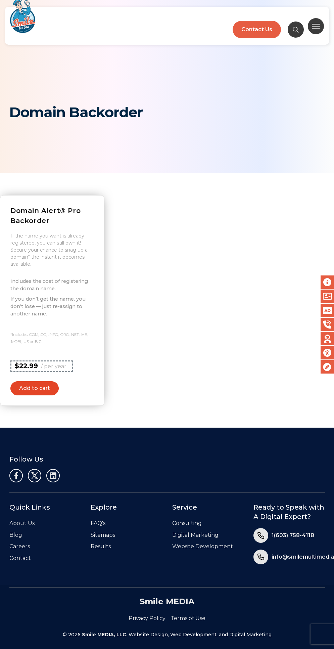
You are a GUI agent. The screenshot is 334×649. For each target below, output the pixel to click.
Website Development (202, 546)
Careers (19, 546)
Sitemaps (103, 535)
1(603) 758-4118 (293, 535)
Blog (15, 535)
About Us (22, 523)
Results (101, 546)
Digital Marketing (195, 535)
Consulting (187, 523)
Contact (20, 558)
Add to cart (34, 388)
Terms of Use (188, 618)
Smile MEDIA (167, 601)
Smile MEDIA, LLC (104, 635)
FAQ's (98, 523)
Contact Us (256, 29)
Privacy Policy (147, 618)
